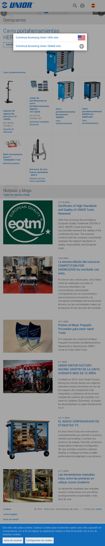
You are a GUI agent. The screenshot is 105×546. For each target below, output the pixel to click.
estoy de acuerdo (13, 540)
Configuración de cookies (39, 540)
